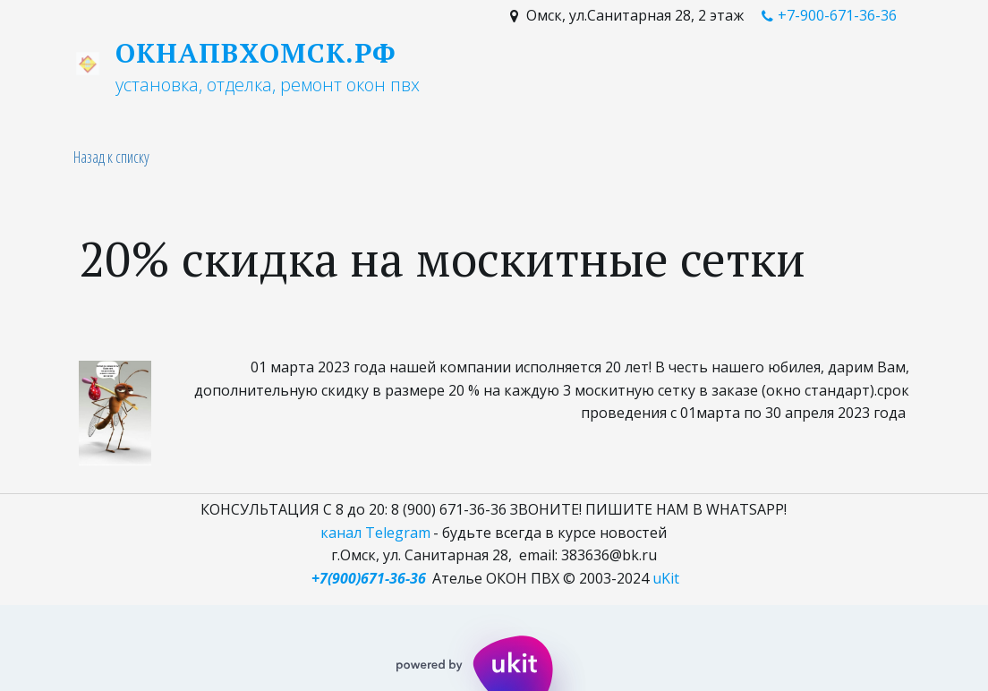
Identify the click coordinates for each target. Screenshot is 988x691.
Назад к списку (111, 156)
